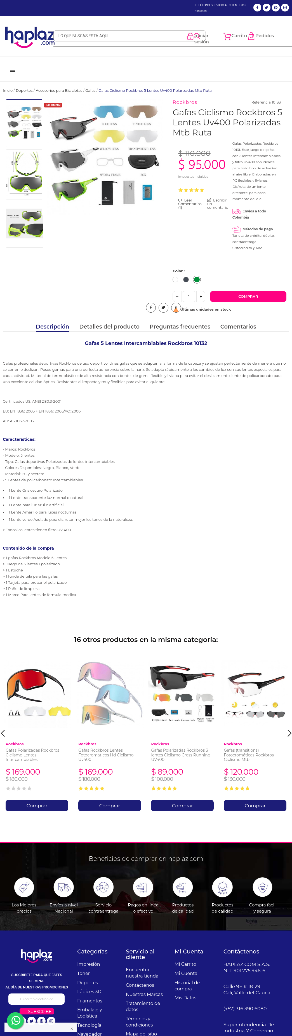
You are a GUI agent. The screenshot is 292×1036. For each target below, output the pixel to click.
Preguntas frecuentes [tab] (180, 320)
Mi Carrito (185, 957)
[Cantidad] (189, 289)
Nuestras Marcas (144, 987)
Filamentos (89, 994)
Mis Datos (185, 991)
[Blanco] (177, 273)
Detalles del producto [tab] (109, 320)
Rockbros (185, 95)
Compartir (151, 301)
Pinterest (176, 301)
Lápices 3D (89, 985)
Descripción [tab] (52, 320)
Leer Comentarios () (189, 197)
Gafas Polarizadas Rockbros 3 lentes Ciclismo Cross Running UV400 (180, 748)
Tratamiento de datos (143, 999)
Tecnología (89, 1018)
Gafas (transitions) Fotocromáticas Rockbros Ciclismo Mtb (249, 748)
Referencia (261, 95)
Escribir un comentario (217, 197)
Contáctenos (140, 978)
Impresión (88, 957)
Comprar (248, 289)
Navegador (89, 1027)
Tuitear (163, 301)
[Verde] (198, 273)
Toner (83, 966)
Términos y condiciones (139, 1015)
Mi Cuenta (186, 966)
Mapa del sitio (141, 1027)
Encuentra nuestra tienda (142, 966)
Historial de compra (187, 979)
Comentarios (238, 320)
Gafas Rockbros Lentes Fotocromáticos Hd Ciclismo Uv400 (105, 748)
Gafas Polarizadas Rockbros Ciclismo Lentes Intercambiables (32, 748)
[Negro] (187, 273)
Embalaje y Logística (89, 1006)
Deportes (87, 976)
